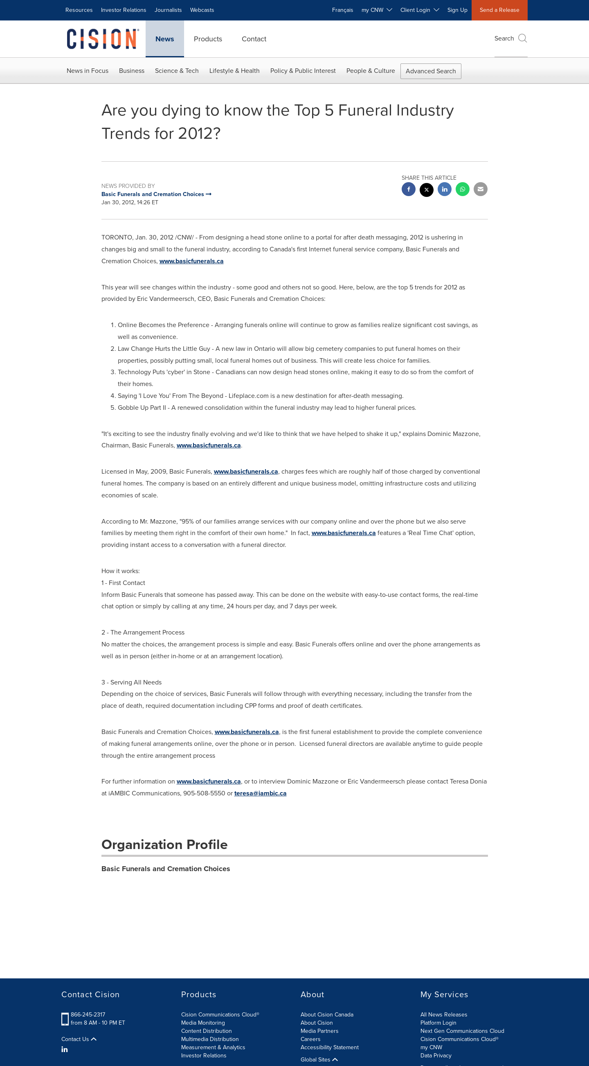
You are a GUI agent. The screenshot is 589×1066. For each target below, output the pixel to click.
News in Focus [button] (87, 70)
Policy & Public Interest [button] (303, 70)
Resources (79, 10)
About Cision (317, 1023)
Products (208, 39)
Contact (254, 39)
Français (342, 10)
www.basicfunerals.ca (192, 261)
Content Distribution (206, 1031)
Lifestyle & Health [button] (234, 70)
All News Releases (444, 1014)
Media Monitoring (203, 1023)
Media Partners (320, 1031)
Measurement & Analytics (213, 1047)
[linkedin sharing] (445, 190)
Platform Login (438, 1023)
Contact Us (79, 1039)
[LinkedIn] (65, 1050)
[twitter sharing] (427, 191)
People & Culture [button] (370, 70)
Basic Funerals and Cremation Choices (165, 868)
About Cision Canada (327, 1014)
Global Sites (319, 1060)
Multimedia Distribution (210, 1039)
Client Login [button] (419, 10)
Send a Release (499, 10)
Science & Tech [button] (177, 70)
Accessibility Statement (330, 1047)
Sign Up (457, 10)
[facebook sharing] (409, 190)
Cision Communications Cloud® (220, 1014)
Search (511, 38)
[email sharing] (481, 190)
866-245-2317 (88, 1014)
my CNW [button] (377, 10)
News (164, 39)
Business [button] (131, 70)
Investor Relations (123, 10)
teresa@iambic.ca (260, 793)
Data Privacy (436, 1055)
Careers (311, 1039)
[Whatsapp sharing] (463, 190)
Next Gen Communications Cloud (462, 1031)
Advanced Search (431, 71)
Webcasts (202, 10)
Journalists (168, 10)
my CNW (431, 1047)
